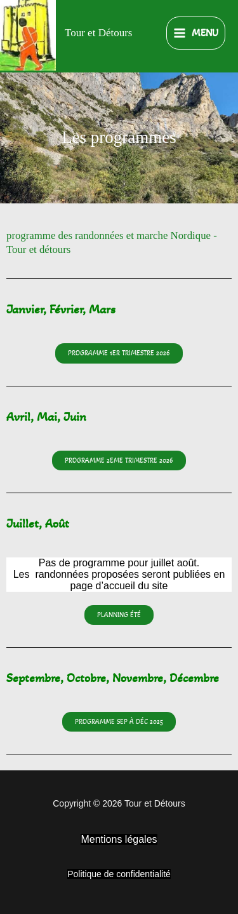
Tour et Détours (98, 33)
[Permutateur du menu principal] (195, 33)
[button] (119, 460)
